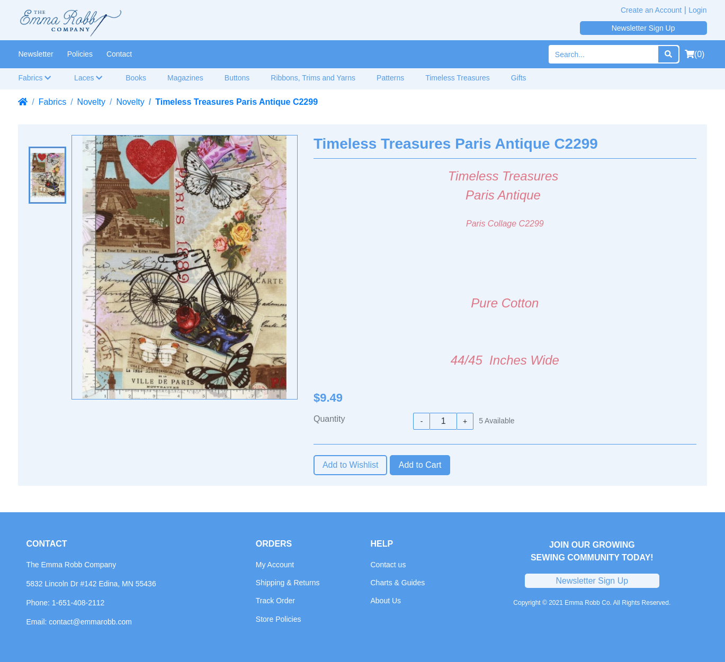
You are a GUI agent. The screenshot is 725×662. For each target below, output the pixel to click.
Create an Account (651, 10)
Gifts (518, 78)
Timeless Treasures (457, 78)
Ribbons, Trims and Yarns (313, 78)
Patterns (390, 78)
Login (697, 10)
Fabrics (35, 78)
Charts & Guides (397, 582)
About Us (385, 600)
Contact (119, 54)
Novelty (91, 101)
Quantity (329, 418)
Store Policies (278, 619)
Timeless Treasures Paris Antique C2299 (236, 101)
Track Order (275, 600)
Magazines (185, 78)
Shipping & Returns (288, 582)
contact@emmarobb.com (90, 622)
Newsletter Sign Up (643, 28)
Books (136, 78)
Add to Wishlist (351, 464)
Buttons (237, 78)
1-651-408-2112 (78, 602)
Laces (88, 78)
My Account (275, 564)
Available (496, 420)
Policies (80, 54)
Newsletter (36, 54)
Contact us (388, 564)
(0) (695, 54)
